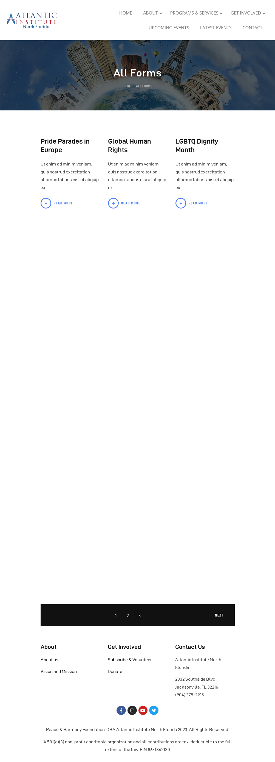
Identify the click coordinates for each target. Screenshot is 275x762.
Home (127, 86)
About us (49, 659)
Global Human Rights (129, 145)
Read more (63, 203)
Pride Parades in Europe (65, 145)
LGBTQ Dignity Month (196, 145)
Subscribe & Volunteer (130, 659)
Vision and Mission (59, 671)
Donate (115, 671)
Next (219, 615)
